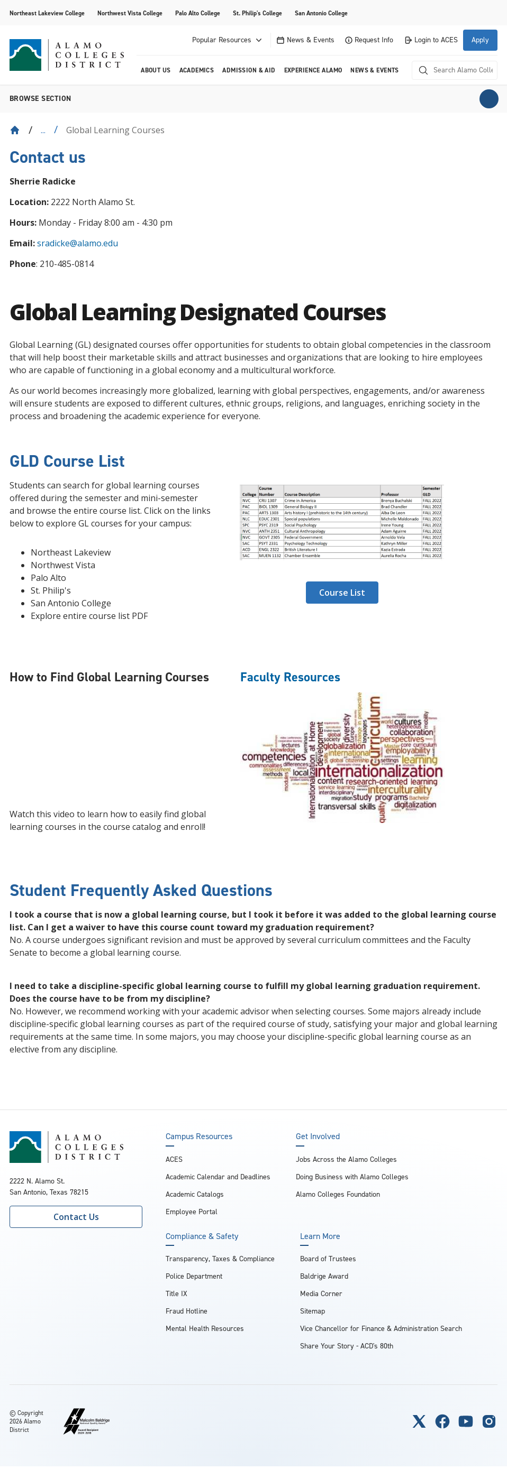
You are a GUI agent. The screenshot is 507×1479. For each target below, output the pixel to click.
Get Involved (318, 1136)
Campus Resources (199, 1136)
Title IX (176, 1294)
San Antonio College (321, 13)
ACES (174, 1159)
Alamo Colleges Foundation (338, 1194)
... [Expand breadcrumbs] (43, 130)
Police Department (194, 1276)
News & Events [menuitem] (374, 70)
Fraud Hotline (186, 1311)
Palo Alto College (197, 13)
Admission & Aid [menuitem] (248, 70)
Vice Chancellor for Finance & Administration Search (381, 1329)
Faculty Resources (290, 677)
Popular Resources (228, 40)
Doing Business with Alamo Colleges (352, 1177)
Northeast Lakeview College (47, 13)
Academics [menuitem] (196, 70)
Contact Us (76, 1217)
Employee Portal (192, 1212)
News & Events (305, 40)
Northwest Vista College (129, 13)
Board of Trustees (328, 1259)
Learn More (320, 1236)
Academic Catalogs (195, 1194)
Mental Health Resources (205, 1329)
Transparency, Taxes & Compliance (220, 1259)
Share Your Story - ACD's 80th (346, 1346)
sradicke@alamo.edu (77, 243)
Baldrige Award (324, 1276)
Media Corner (321, 1294)
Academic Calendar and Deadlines (218, 1177)
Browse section (40, 99)
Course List (342, 592)
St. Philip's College (257, 13)
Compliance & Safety (202, 1236)
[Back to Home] (15, 130)
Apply (480, 40)
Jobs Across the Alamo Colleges (346, 1159)
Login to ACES (431, 40)
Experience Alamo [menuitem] (313, 70)
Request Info (369, 40)
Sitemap (312, 1311)
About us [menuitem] (155, 70)
